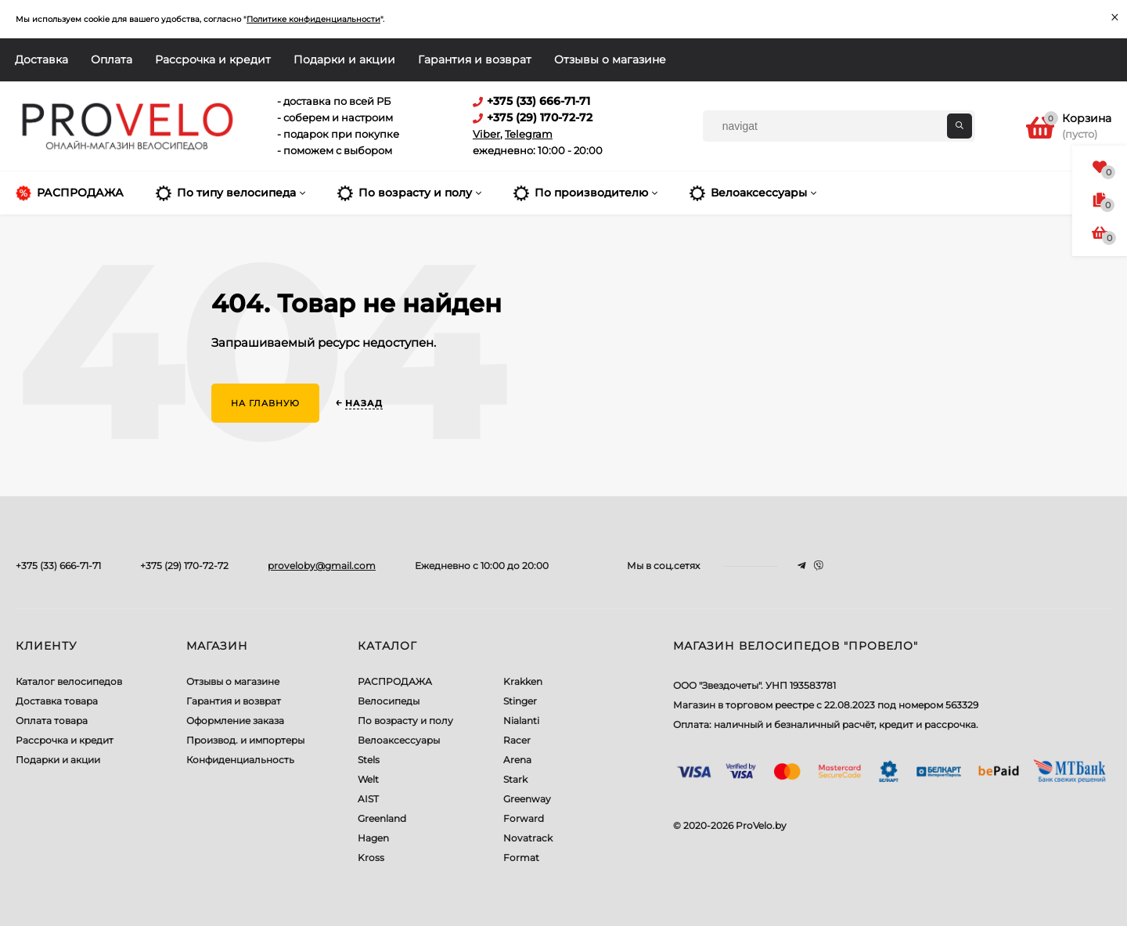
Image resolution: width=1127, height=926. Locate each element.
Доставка (41, 59)
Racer (517, 740)
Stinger (520, 701)
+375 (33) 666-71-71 (58, 565)
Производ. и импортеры (245, 740)
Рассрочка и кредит (213, 59)
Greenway (527, 799)
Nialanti (521, 720)
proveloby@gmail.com (322, 565)
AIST (368, 799)
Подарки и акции (344, 59)
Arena (517, 760)
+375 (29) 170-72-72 (184, 565)
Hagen (373, 838)
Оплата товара (52, 720)
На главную (265, 403)
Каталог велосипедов (69, 681)
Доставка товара (57, 701)
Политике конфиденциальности (313, 19)
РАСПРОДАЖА (395, 681)
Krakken (522, 681)
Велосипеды (388, 701)
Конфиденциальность (240, 760)
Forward (523, 818)
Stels (369, 760)
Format (521, 857)
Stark (515, 779)
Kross (371, 857)
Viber (486, 134)
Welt (368, 779)
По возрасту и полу (405, 720)
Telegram (529, 134)
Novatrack (528, 838)
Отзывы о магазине (610, 59)
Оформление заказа (235, 720)
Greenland (382, 818)
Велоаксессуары (399, 740)
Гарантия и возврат (474, 59)
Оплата (111, 59)
